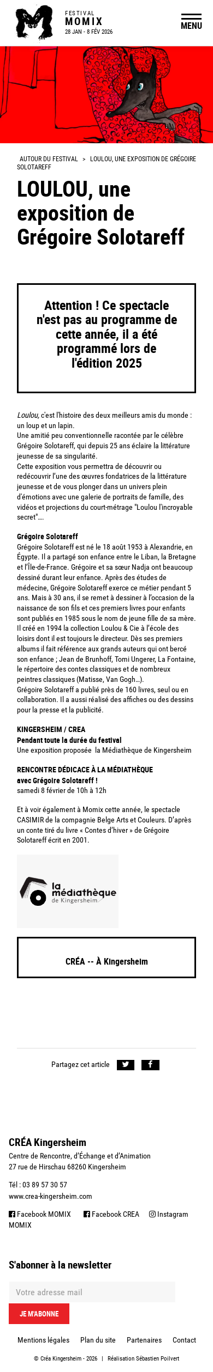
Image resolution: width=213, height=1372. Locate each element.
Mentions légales (43, 1340)
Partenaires (144, 1340)
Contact (184, 1340)
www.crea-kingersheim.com (50, 1196)
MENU (191, 26)
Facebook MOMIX (40, 1214)
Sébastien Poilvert (157, 1358)
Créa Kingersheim (60, 1358)
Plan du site (98, 1340)
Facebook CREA (111, 1214)
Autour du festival (49, 159)
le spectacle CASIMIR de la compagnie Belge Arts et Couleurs (98, 815)
